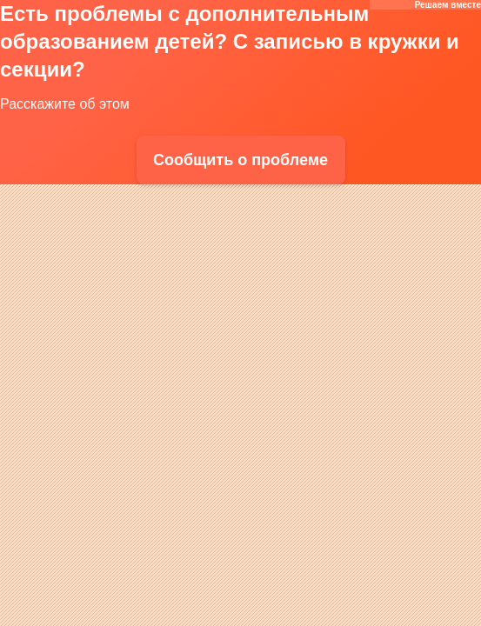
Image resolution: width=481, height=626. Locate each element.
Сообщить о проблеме (240, 160)
